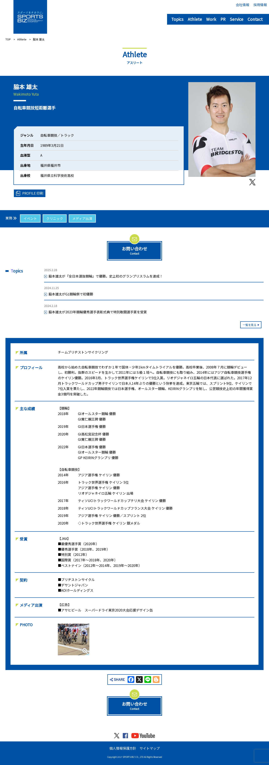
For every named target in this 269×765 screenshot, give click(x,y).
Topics (177, 19)
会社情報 (242, 4)
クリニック (54, 218)
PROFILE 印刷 (32, 193)
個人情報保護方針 (122, 748)
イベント (30, 218)
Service (236, 19)
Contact (255, 19)
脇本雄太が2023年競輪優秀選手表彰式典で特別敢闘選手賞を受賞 (98, 311)
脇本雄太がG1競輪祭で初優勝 (71, 293)
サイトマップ (150, 748)
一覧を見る (249, 325)
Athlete (195, 19)
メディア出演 (82, 218)
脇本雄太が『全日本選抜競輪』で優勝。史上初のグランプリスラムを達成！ (106, 276)
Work (211, 19)
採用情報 (260, 4)
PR (222, 19)
